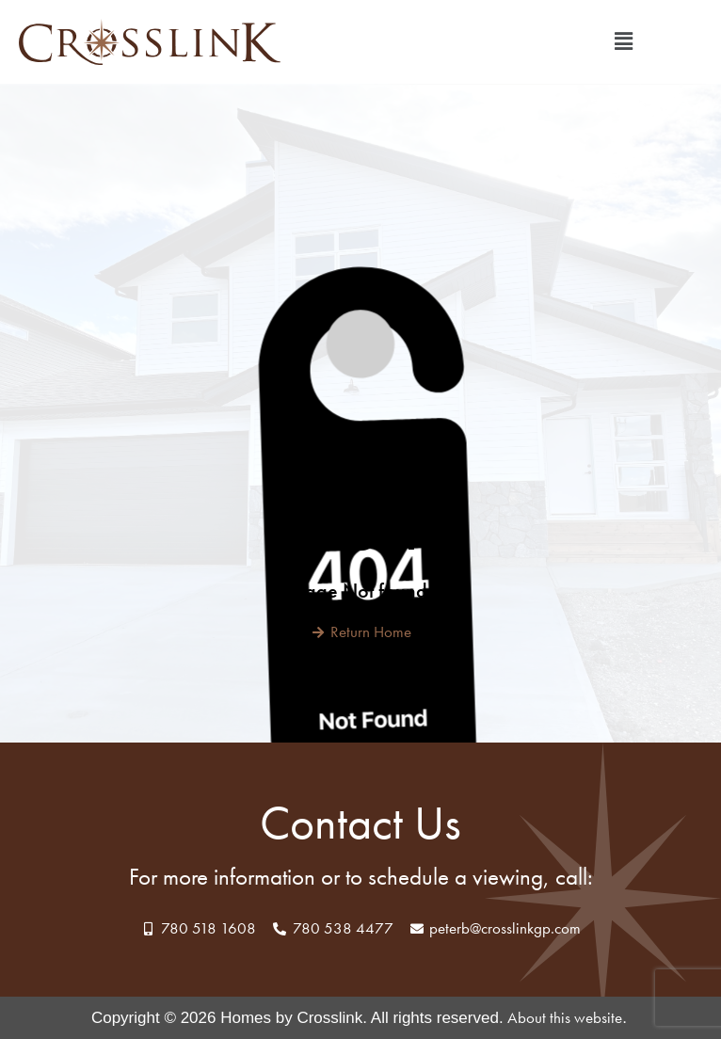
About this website (564, 1017)
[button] (624, 41)
